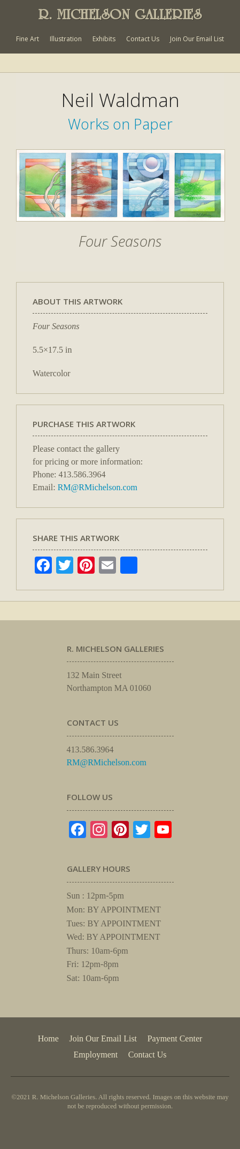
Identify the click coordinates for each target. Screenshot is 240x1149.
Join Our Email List (197, 38)
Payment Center (175, 1038)
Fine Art (27, 38)
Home (48, 1038)
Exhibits (103, 38)
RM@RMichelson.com (97, 487)
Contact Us (142, 38)
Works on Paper (120, 124)
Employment (96, 1054)
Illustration (66, 38)
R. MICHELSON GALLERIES (120, 14)
